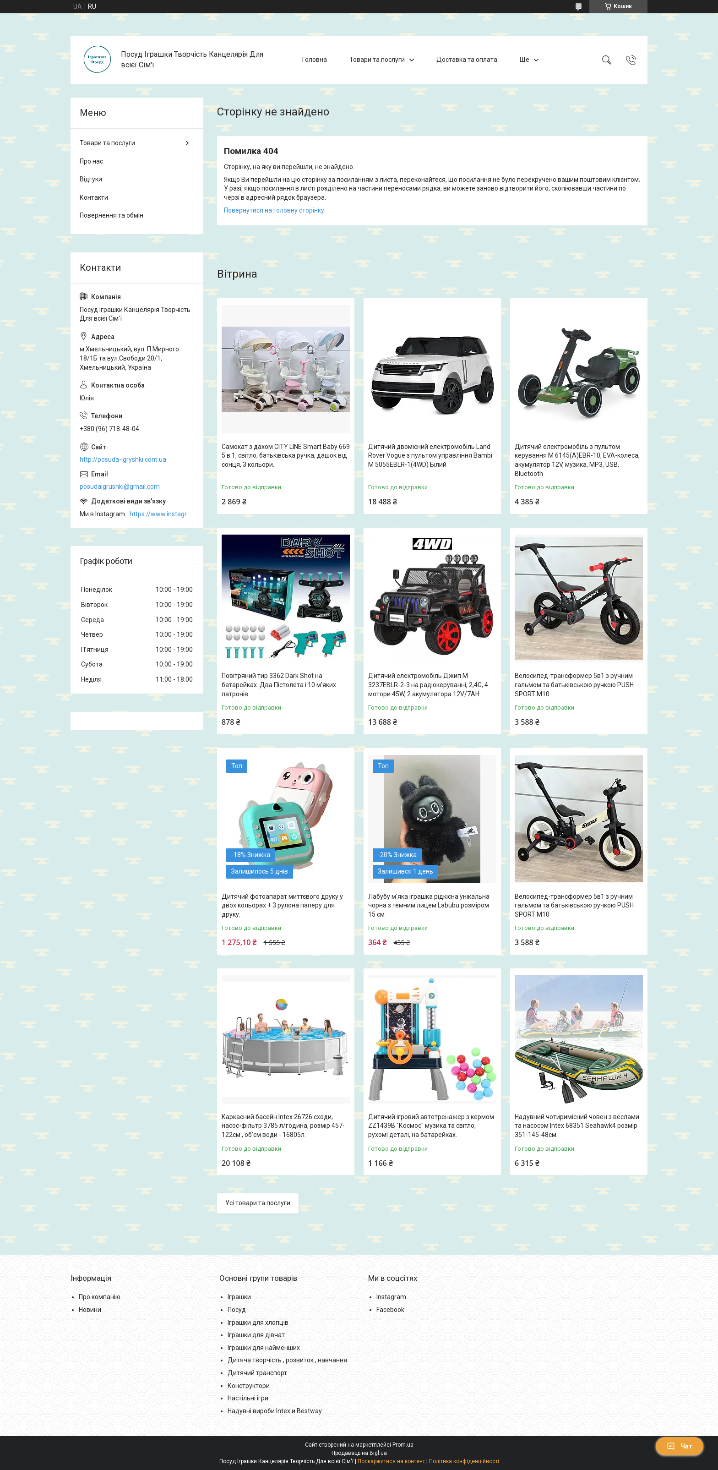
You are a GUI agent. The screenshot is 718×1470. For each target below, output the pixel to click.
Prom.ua (402, 1445)
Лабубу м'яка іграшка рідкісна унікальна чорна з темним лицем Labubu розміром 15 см (429, 905)
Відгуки (91, 179)
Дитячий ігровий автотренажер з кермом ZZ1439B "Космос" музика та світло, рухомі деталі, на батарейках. (431, 1125)
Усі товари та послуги (257, 1203)
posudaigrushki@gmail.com (120, 486)
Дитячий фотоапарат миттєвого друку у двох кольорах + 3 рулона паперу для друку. (282, 905)
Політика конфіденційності (464, 1461)
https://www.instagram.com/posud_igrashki (162, 514)
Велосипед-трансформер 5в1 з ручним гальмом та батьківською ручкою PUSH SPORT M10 (574, 684)
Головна (314, 59)
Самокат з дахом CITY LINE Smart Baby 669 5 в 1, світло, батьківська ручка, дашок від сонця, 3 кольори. (286, 455)
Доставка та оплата (466, 59)
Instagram (391, 1297)
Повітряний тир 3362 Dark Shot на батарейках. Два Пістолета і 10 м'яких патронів (279, 684)
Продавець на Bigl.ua (359, 1453)
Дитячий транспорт (257, 1373)
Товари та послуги (377, 59)
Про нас (91, 161)
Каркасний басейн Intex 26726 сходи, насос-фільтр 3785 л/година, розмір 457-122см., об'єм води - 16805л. (283, 1125)
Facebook (390, 1309)
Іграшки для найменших (264, 1347)
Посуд (237, 1309)
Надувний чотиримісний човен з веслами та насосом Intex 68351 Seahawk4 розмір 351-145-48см (577, 1125)
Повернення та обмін (111, 215)
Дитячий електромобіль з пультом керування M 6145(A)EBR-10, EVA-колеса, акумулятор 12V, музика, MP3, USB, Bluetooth (577, 460)
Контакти (94, 197)
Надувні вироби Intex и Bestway (275, 1411)
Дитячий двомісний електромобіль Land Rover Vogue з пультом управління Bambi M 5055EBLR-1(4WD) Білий (430, 455)
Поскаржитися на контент (391, 1461)
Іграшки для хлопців (258, 1322)
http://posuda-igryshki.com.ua (123, 459)
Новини (90, 1309)
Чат (679, 1446)
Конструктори (249, 1385)
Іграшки (239, 1297)
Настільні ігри (248, 1398)
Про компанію (99, 1297)
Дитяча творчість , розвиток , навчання (287, 1360)
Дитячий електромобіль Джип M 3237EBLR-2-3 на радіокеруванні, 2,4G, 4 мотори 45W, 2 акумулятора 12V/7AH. (428, 684)
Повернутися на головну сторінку (274, 210)
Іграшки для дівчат (256, 1335)
